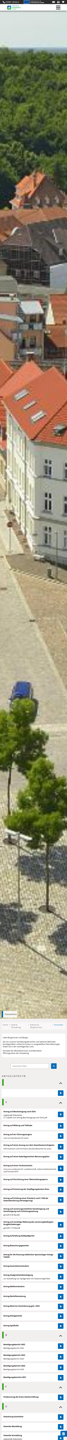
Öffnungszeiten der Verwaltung (16, 1053)
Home (5, 1024)
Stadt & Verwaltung (16, 1026)
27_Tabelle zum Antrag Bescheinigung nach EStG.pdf (25, 1117)
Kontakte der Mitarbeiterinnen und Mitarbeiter (22, 1051)
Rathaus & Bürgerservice (36, 1026)
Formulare (58, 1024)
